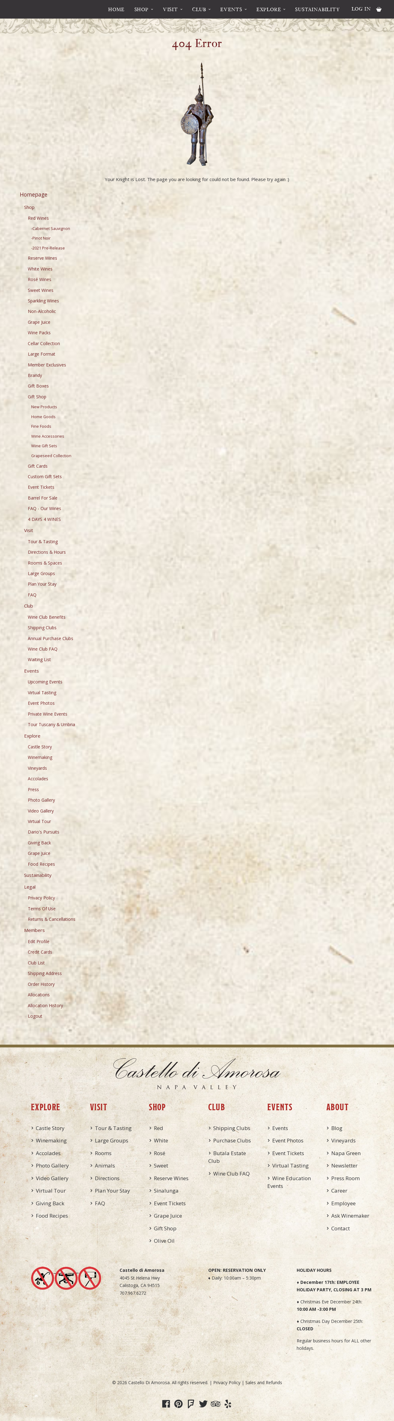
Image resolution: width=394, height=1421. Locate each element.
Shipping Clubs (42, 627)
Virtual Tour (39, 821)
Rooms (103, 1153)
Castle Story (40, 747)
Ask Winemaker (350, 1215)
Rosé (159, 1153)
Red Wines (38, 218)
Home (116, 9)
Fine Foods (41, 426)
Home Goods (43, 416)
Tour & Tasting (43, 541)
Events (231, 9)
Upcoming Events (45, 682)
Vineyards (37, 768)
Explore (268, 9)
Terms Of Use (42, 909)
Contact (340, 1228)
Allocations (39, 995)
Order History (41, 984)
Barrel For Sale (42, 498)
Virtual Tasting (42, 692)
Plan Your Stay (42, 584)
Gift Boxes (38, 386)
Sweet (161, 1165)
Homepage (33, 194)
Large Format (41, 354)
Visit (170, 9)
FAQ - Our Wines (44, 508)
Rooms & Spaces (45, 563)
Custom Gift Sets (45, 476)
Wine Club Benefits (47, 617)
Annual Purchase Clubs (50, 638)
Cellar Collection (44, 343)
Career (339, 1190)
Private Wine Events (47, 714)
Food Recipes (41, 864)
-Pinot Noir (41, 238)
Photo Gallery (41, 800)
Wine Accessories (47, 436)
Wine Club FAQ (42, 649)
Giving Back (39, 843)
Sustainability (317, 9)
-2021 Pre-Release (48, 248)
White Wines (40, 269)
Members (34, 930)
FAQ (32, 595)
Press (33, 789)
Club (199, 9)
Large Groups (41, 573)
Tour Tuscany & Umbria (51, 724)
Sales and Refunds (263, 1382)
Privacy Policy (41, 898)
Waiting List (39, 659)
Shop (141, 9)
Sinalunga (166, 1190)
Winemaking (40, 757)
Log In (361, 9)
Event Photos (41, 703)
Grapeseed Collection (51, 455)
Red (158, 1128)
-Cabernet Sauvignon (50, 228)
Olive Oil (164, 1240)
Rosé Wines (39, 279)
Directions (107, 1178)
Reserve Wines (42, 258)
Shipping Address (45, 973)
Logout (35, 1016)
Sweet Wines (40, 290)
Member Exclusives (47, 365)
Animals (105, 1165)
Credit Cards (40, 952)
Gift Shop (37, 397)
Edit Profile (38, 941)
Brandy (35, 375)
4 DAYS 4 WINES (44, 519)
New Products (44, 406)
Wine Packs (39, 333)
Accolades (38, 779)
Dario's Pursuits (43, 832)
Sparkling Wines (43, 301)
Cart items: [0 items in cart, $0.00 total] (379, 9)
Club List (36, 963)
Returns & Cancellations (51, 919)
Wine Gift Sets (44, 445)
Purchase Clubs (232, 1140)
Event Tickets (41, 487)
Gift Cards (38, 466)
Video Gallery (41, 811)
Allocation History (45, 1005)
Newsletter (344, 1165)
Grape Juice (39, 322)
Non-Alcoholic (42, 311)
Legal (30, 887)
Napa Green (346, 1153)
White (161, 1140)
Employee (343, 1203)
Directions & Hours (47, 552)
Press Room (345, 1178)
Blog (336, 1128)
